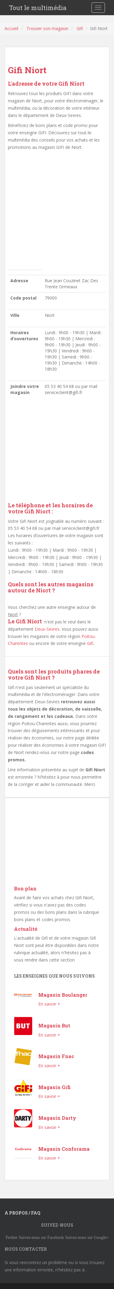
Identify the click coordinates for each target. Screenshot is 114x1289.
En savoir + (49, 1004)
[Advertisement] (57, 211)
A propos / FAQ (22, 1213)
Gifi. (90, 643)
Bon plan (25, 888)
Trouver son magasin (47, 28)
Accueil (11, 28)
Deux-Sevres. (47, 629)
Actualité (25, 929)
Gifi (80, 28)
